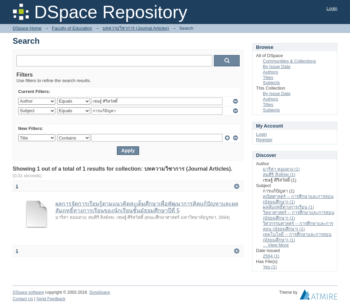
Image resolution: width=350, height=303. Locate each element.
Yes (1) (270, 266)
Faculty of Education (72, 28)
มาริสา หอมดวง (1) (281, 169)
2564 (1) (271, 256)
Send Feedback (51, 299)
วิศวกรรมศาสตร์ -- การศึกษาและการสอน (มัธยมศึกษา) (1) (298, 226)
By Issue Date (277, 66)
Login (331, 8)
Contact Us (23, 299)
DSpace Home (27, 28)
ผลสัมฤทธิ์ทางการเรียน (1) (288, 207)
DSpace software (28, 292)
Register (264, 139)
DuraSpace (99, 292)
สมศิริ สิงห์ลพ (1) (279, 174)
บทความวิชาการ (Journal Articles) (136, 28)
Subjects (271, 82)
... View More (276, 245)
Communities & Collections (289, 61)
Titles (268, 77)
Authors (270, 72)
